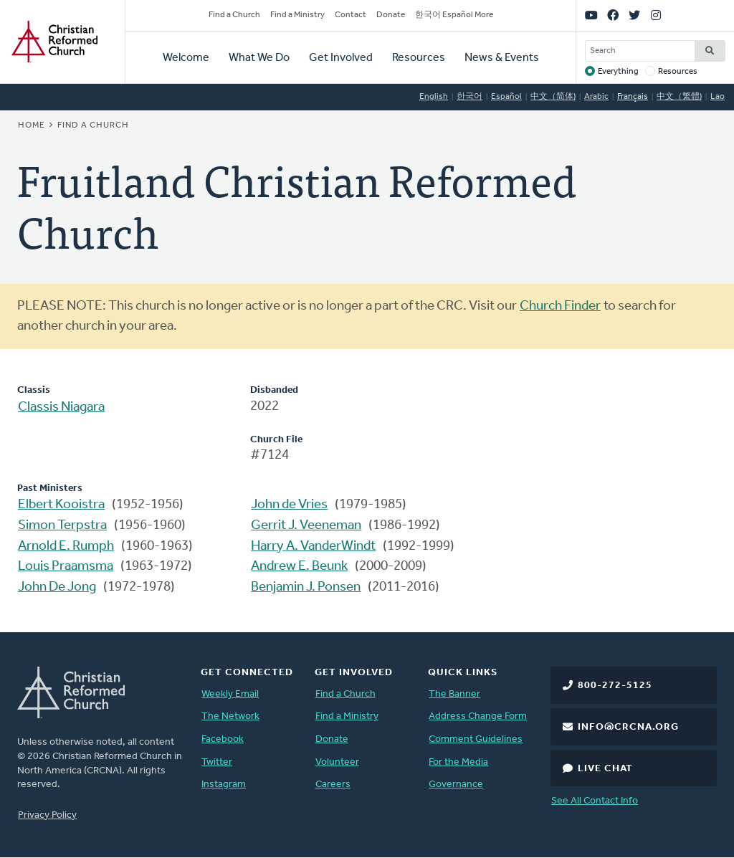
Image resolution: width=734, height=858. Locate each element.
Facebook (222, 739)
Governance (456, 784)
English (433, 96)
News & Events (501, 58)
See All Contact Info (594, 801)
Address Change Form (478, 716)
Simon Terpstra (62, 526)
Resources (418, 58)
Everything (618, 71)
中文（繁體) (679, 96)
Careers (333, 784)
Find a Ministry (297, 15)
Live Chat (605, 768)
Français (632, 96)
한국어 (469, 96)
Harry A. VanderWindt (313, 546)
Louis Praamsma (65, 566)
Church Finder (560, 306)
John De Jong (57, 587)
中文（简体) (553, 96)
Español (506, 96)
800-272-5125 (615, 685)
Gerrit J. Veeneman (306, 526)
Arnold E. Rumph (66, 546)
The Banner (454, 694)
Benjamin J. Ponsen (306, 587)
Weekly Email (230, 694)
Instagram (223, 784)
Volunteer (337, 762)
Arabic (596, 96)
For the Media (458, 762)
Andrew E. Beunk (299, 566)
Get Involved (341, 58)
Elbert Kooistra (61, 505)
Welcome (186, 58)
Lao (717, 96)
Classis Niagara (61, 407)
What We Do (259, 58)
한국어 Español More (454, 15)
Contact (350, 15)
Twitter (216, 762)
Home (31, 125)
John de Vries (289, 505)
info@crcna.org (628, 727)
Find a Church (234, 15)
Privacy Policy (47, 815)
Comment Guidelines (476, 739)
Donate (390, 15)
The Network (230, 716)
